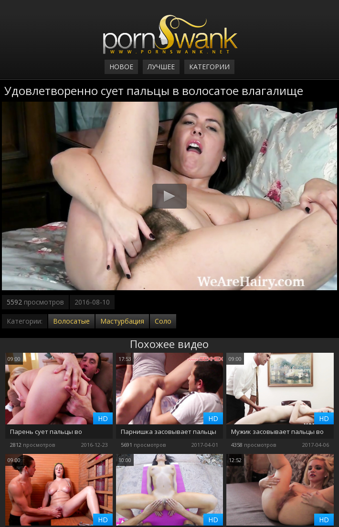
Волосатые (71, 321)
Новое (121, 66)
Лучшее (161, 66)
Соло (163, 321)
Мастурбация (122, 321)
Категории (209, 66)
